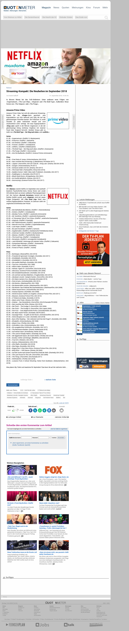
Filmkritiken (29, 619)
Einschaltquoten (49, 619)
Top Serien (104, 619)
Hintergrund (21, 607)
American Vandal (59, 395)
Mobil (4, 610)
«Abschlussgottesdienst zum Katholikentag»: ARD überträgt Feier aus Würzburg (93, 216)
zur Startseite (37, 417)
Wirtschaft (36, 610)
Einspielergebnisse (85, 610)
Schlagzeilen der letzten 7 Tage (89, 231)
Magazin (46, 7)
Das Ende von (81, 17)
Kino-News (83, 607)
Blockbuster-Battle (85, 612)
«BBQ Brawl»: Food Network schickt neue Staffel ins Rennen (94, 203)
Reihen (20, 609)
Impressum (99, 616)
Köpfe (35, 613)
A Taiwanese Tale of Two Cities (40, 393)
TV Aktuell (13, 619)
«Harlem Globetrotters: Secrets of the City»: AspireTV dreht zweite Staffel (92, 219)
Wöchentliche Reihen (55, 607)
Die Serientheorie (32, 17)
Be (64, 397)
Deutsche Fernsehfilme (95, 619)
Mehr (105, 7)
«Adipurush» (87, 286)
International (37, 612)
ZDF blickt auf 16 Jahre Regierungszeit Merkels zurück (94, 211)
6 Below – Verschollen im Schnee (17, 393)
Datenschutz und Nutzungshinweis (101, 613)
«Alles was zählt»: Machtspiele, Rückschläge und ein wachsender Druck (90, 289)
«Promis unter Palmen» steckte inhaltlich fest (92, 282)
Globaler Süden (65, 17)
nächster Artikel (62, 417)
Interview (20, 610)
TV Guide (56, 619)
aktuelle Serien (76, 619)
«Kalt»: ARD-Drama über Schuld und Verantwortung (90, 223)
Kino (88, 7)
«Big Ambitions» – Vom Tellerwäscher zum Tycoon (92, 296)
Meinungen (77, 7)
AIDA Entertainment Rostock (92, 330)
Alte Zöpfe (34, 395)
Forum (96, 7)
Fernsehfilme (69, 619)
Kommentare (13, 385)
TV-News (36, 607)
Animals (22, 397)
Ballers (58, 397)
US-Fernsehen (37, 615)
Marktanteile (53, 609)
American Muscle (45, 395)
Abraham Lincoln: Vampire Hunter (17, 395)
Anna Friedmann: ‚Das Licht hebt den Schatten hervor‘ (93, 228)
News (56, 7)
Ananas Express (12, 397)
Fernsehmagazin (20, 619)
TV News (42, 619)
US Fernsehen (35, 619)
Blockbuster (62, 619)
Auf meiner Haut (48, 397)
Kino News (7, 619)
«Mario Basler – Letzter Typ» (89, 279)
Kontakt (98, 610)
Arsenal (30, 397)
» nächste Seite (50, 379)
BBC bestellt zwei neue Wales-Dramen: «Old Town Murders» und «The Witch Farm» (92, 207)
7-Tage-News (6, 612)
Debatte (67, 607)
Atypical (37, 397)
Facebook (5, 613)
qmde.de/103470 (64, 403)
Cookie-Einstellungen (102, 615)
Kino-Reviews (68, 610)
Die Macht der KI (49, 17)
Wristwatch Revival (86, 276)
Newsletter (5, 609)
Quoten (65, 7)
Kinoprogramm (85, 619)
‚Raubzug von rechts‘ (87, 293)
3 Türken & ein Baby (44, 390)
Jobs (98, 609)
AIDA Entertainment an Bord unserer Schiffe (89, 307)
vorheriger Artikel (13, 417)
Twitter (4, 615)
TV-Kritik (67, 609)
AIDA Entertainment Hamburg (90, 319)
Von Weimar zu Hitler (13, 17)
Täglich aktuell (53, 610)
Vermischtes (37, 609)
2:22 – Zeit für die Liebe (27, 390)
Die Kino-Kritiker (85, 609)
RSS (4, 607)
